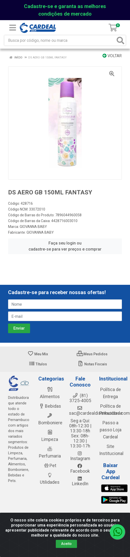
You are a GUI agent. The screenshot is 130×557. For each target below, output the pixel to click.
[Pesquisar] (120, 40)
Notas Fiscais (92, 364)
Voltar (112, 55)
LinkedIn (80, 481)
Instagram (80, 456)
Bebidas (50, 406)
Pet (49, 465)
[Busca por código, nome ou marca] (59, 40)
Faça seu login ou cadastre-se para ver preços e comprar (65, 246)
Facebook (80, 469)
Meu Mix (38, 354)
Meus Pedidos (92, 354)
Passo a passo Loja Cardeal (110, 429)
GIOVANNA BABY (33, 227)
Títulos (38, 364)
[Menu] (12, 27)
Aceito (66, 544)
